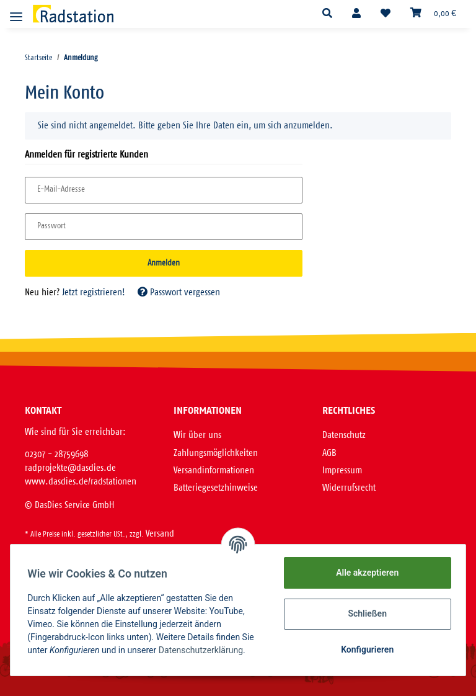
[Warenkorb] (433, 13)
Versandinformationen (214, 470)
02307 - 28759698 (57, 454)
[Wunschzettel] (385, 14)
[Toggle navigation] (16, 11)
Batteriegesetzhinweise (216, 488)
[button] (327, 14)
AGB (329, 453)
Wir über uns (197, 435)
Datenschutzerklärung (203, 650)
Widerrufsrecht (349, 488)
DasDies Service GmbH (74, 505)
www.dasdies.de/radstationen (80, 481)
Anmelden (164, 263)
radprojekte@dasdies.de (70, 468)
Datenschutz (344, 435)
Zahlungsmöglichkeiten (216, 453)
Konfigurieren (364, 649)
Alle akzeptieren (364, 573)
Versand (160, 533)
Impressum (342, 470)
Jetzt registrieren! (93, 292)
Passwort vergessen (179, 292)
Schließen (364, 613)
